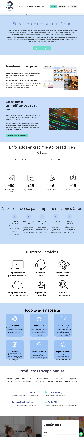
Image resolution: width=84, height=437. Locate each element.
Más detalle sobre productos (42, 412)
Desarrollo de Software (24, 402)
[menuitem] (17, 6)
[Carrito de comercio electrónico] (68, 6)
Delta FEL (53, 402)
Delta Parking (55, 392)
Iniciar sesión (62, 6)
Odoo (33, 392)
